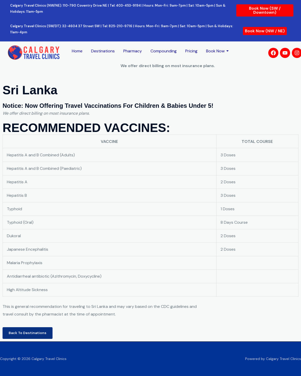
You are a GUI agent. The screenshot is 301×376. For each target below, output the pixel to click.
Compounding (163, 51)
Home (77, 51)
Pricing (191, 51)
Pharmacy (132, 51)
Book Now (216, 51)
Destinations (103, 51)
